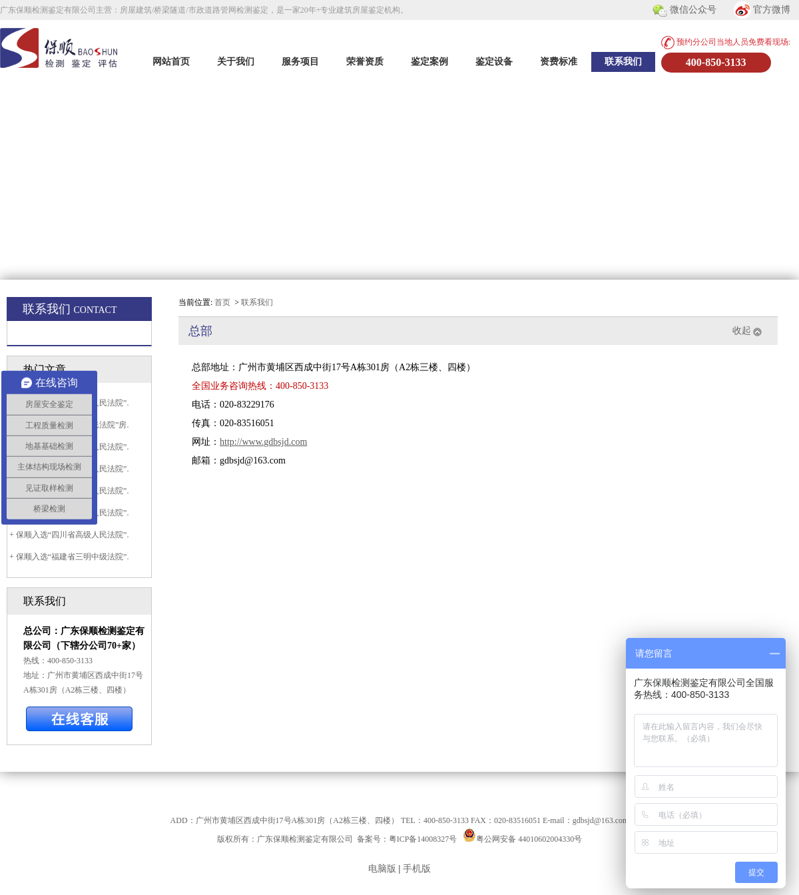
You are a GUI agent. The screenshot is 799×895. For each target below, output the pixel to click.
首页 (222, 302)
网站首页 (171, 62)
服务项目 (300, 62)
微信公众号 (684, 11)
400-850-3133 (716, 62)
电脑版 (382, 869)
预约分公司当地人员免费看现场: (725, 42)
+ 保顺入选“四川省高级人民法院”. (68, 534)
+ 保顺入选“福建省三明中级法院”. (68, 556)
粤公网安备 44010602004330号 (529, 839)
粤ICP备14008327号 (423, 839)
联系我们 (623, 62)
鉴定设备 (494, 62)
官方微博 (762, 10)
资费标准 (558, 62)
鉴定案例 (429, 62)
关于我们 (235, 62)
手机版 (417, 869)
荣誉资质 (365, 62)
